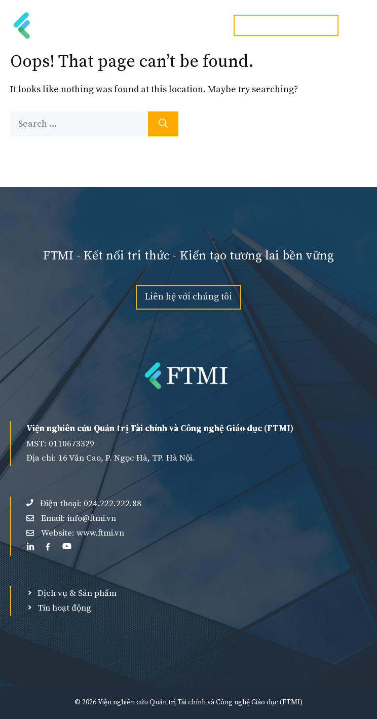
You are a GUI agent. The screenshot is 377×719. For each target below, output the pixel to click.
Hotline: (286, 25)
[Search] (163, 123)
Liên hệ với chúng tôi (188, 296)
